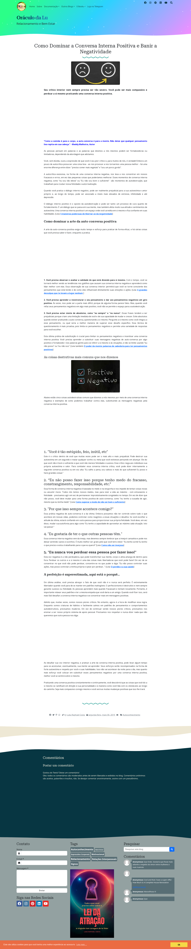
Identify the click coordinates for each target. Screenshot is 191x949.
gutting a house (139, 887)
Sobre (39, 6)
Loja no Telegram (95, 6)
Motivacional (97, 854)
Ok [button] (179, 945)
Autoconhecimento (131, 715)
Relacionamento (80, 859)
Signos (74, 863)
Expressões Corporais (80, 854)
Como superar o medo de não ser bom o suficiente (100, 502)
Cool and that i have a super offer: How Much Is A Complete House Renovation (152, 881)
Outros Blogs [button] (67, 6)
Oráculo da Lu (32, 18)
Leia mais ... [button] (81, 945)
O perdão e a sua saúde (122, 566)
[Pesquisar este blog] (146, 849)
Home (32, 6)
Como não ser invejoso (112, 545)
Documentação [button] (51, 6)
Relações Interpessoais (104, 859)
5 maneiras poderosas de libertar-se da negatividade (86, 213)
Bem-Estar (99, 850)
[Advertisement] (95, 116)
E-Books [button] (80, 6)
